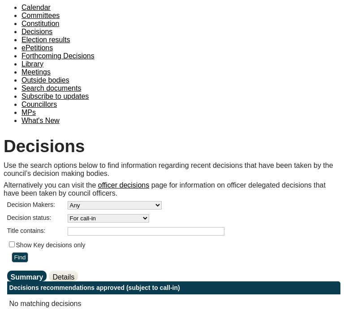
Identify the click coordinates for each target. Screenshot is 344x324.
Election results (46, 40)
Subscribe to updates (55, 96)
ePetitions (37, 48)
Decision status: (29, 217)
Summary (27, 277)
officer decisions (123, 185)
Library (32, 64)
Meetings (36, 72)
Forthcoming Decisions (58, 56)
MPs (29, 112)
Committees (41, 15)
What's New (41, 120)
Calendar (36, 7)
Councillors (39, 104)
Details (63, 277)
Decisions (37, 31)
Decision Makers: (31, 204)
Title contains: (26, 230)
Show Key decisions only (51, 245)
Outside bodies (45, 80)
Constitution (41, 23)
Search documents (51, 88)
